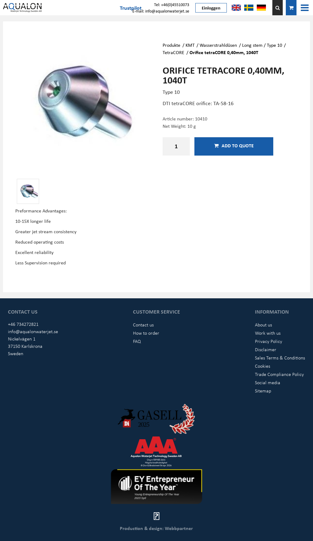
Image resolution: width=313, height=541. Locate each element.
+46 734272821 (23, 324)
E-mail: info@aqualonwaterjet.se (160, 11)
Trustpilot (131, 7)
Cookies (262, 366)
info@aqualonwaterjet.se (33, 331)
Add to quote (234, 145)
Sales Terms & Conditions (280, 357)
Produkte (171, 45)
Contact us (143, 324)
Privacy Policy (268, 341)
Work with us (268, 332)
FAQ (137, 341)
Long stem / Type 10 (262, 45)
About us (263, 324)
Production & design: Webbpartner (156, 528)
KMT (190, 45)
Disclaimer (265, 349)
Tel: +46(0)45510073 (171, 4)
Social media (267, 382)
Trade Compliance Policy (279, 374)
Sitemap (263, 390)
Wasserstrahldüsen (218, 45)
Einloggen (211, 8)
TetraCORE (173, 52)
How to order (146, 332)
